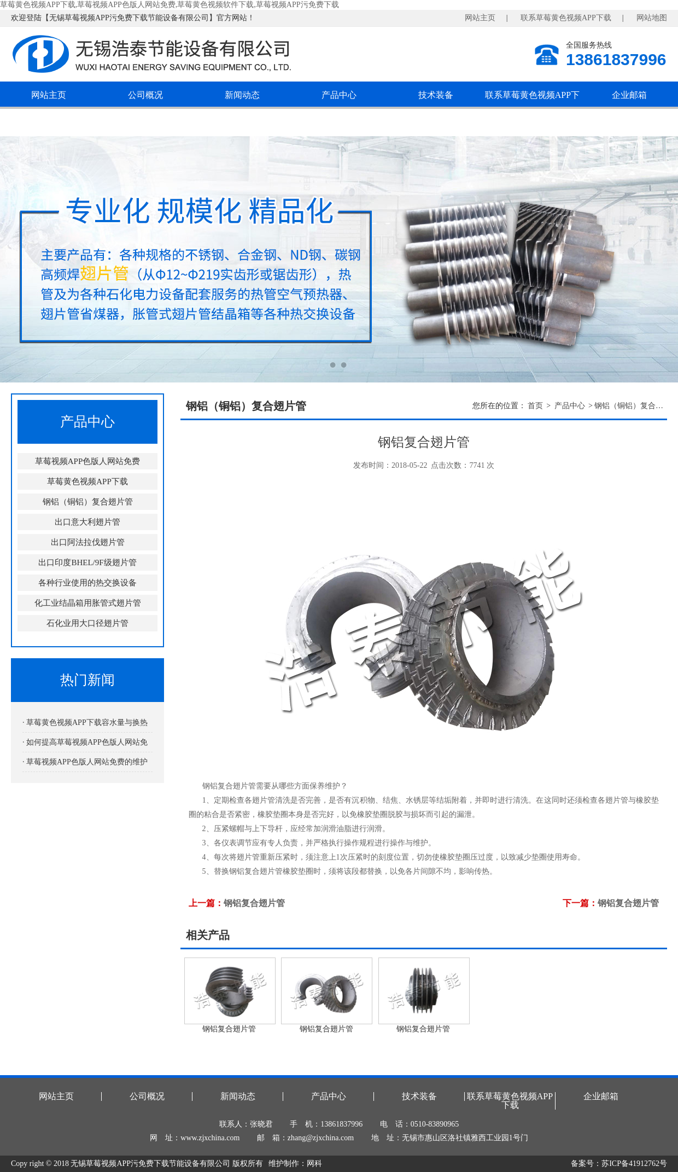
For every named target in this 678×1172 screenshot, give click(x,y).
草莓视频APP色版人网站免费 (88, 461)
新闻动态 (242, 95)
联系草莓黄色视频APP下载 (566, 18)
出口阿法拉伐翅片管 (88, 542)
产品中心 (339, 95)
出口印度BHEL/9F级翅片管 (87, 562)
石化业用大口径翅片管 (87, 623)
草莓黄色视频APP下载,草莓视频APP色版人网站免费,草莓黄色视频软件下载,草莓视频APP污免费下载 (169, 5)
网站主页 (480, 18)
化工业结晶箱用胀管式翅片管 (87, 603)
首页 (535, 406)
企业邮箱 (629, 95)
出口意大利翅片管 (87, 522)
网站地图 (651, 18)
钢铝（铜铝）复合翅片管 (88, 501)
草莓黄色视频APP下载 (87, 481)
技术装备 (435, 95)
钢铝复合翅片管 (254, 903)
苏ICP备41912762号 (634, 1163)
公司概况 (145, 95)
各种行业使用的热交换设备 (87, 582)
